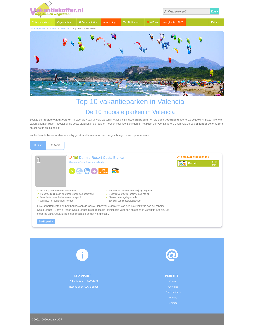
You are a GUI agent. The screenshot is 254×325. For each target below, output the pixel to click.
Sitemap (173, 303)
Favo (152, 22)
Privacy (173, 297)
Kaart (55, 145)
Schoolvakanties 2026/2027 (83, 281)
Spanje (52, 28)
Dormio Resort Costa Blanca (98, 158)
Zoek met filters (88, 22)
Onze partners (173, 292)
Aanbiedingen (110, 22)
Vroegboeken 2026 (173, 22)
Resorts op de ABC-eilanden (84, 286)
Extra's (215, 22)
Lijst (38, 145)
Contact (173, 281)
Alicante (73, 162)
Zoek (214, 11)
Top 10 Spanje (131, 22)
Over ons (173, 286)
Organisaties (64, 22)
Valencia (64, 28)
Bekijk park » (46, 221)
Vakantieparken (40, 22)
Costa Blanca (86, 162)
